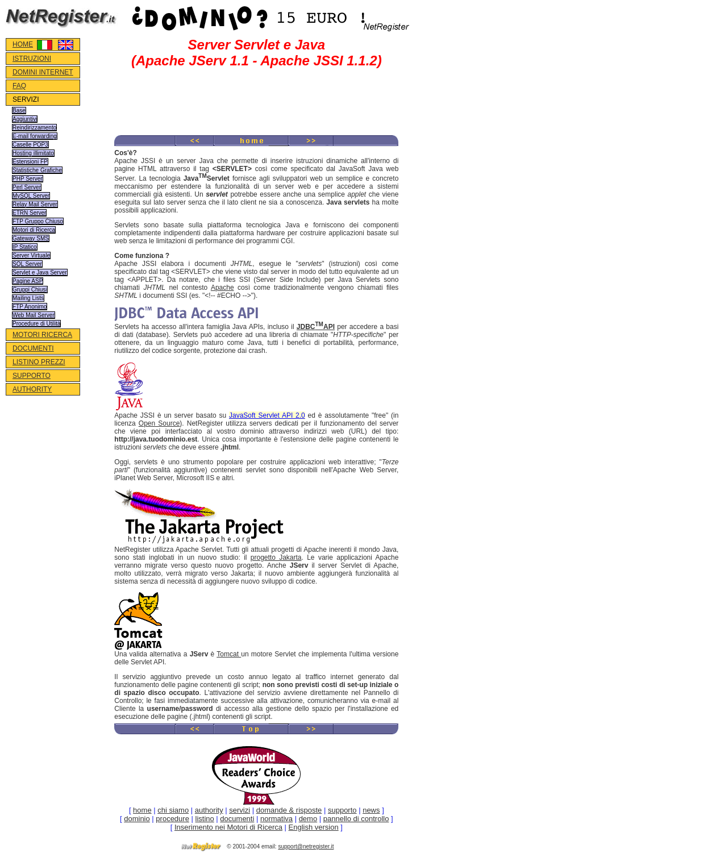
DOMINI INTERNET (43, 72)
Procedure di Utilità (36, 324)
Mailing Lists (28, 298)
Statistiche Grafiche (37, 170)
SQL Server (27, 264)
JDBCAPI (316, 327)
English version (314, 827)
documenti (237, 818)
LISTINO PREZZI (39, 362)
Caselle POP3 (30, 145)
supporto (342, 810)
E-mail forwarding (35, 136)
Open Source (159, 423)
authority (209, 810)
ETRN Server (29, 213)
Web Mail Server (34, 315)
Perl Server (27, 187)
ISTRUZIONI (32, 59)
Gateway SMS (31, 238)
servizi (239, 810)
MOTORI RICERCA (42, 335)
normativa (276, 818)
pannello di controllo (356, 818)
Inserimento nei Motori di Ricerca (228, 827)
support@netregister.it (306, 846)
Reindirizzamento (34, 127)
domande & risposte (289, 810)
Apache (222, 288)
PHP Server (28, 179)
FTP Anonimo (30, 306)
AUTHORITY (32, 389)
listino (204, 818)
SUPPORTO (32, 376)
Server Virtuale (31, 255)
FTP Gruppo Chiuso (38, 221)
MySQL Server (31, 196)
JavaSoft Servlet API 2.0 (267, 415)
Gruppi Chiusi (30, 289)
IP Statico (25, 247)
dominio (137, 818)
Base (19, 110)
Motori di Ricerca (34, 230)
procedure (172, 818)
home (142, 810)
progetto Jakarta (276, 557)
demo (308, 818)
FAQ (19, 86)
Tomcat (229, 654)
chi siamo (173, 810)
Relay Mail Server (35, 204)
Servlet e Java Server (40, 272)
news (371, 810)
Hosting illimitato (33, 153)
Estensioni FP (30, 162)
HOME (23, 44)
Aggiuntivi (25, 119)
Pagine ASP (28, 281)
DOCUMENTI (33, 348)
